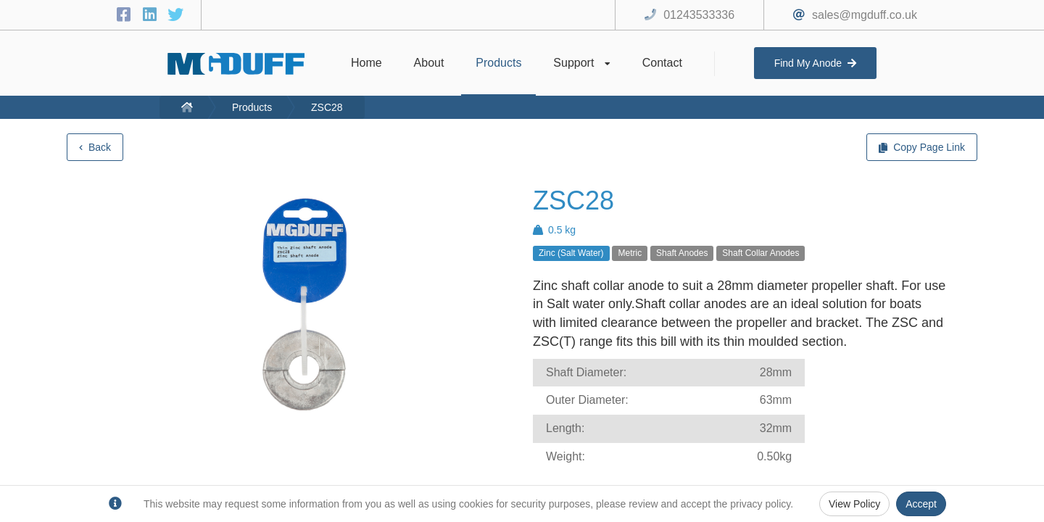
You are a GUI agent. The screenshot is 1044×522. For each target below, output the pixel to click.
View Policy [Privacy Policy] (854, 504)
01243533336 (698, 15)
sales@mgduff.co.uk (864, 15)
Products (252, 107)
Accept (921, 504)
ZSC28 (327, 107)
